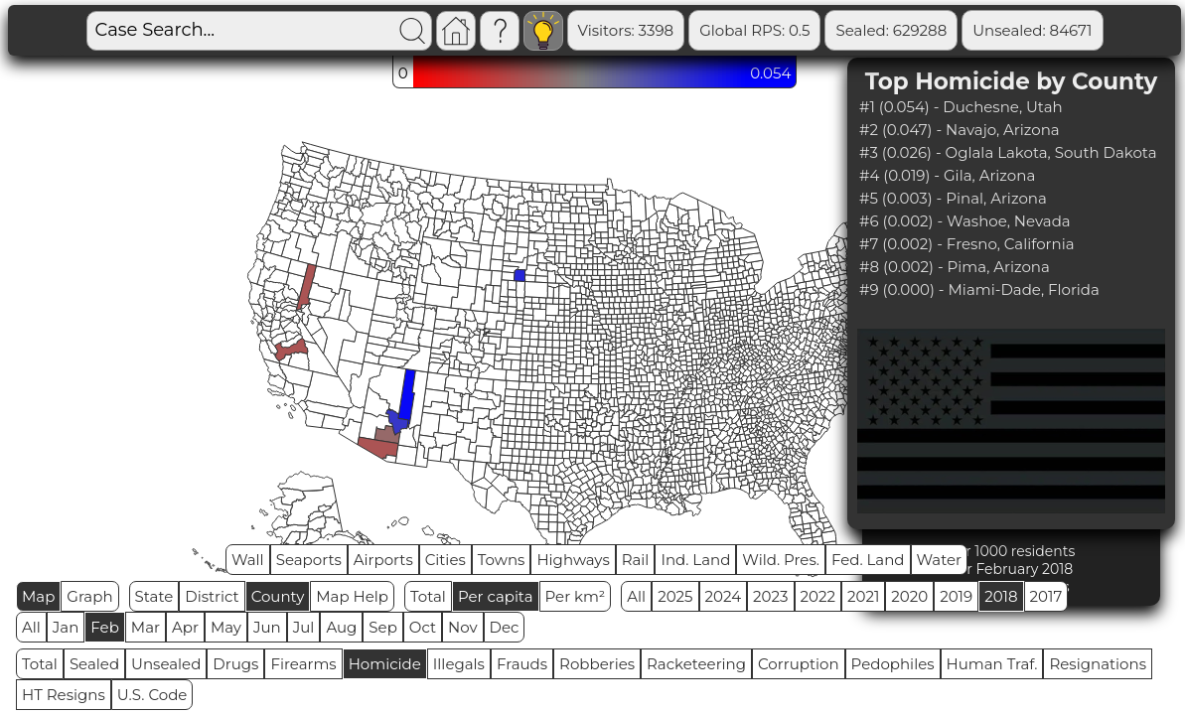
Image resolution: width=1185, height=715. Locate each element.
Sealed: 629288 (891, 30)
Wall (247, 559)
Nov (463, 627)
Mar (145, 627)
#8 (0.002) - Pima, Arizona (954, 266)
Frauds (522, 663)
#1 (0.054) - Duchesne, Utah (961, 106)
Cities (445, 559)
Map (38, 596)
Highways (572, 559)
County (278, 596)
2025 (675, 596)
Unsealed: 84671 (1032, 30)
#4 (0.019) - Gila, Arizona (947, 175)
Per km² (575, 596)
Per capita (495, 596)
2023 (770, 596)
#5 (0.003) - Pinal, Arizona (953, 198)
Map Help (352, 596)
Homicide (385, 663)
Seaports (309, 559)
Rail (636, 559)
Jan (66, 627)
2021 (863, 596)
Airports (383, 559)
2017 (1046, 596)
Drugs (235, 663)
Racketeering (696, 663)
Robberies (597, 663)
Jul (304, 627)
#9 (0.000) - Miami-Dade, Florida (979, 289)
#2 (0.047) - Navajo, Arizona (959, 129)
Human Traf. (992, 663)
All (636, 596)
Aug (341, 627)
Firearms (303, 663)
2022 (818, 596)
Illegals (459, 663)
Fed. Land (868, 559)
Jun (267, 627)
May (226, 627)
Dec (504, 627)
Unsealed (166, 663)
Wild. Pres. (780, 559)
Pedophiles (893, 663)
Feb (104, 627)
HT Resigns (63, 694)
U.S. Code (152, 694)
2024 (723, 596)
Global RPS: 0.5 (754, 30)
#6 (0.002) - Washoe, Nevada (965, 221)
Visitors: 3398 (626, 30)
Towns (501, 559)
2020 (909, 596)
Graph (89, 596)
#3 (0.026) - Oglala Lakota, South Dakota (1007, 152)
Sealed (94, 663)
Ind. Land (695, 559)
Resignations (1097, 663)
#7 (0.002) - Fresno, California (967, 243)
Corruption (798, 663)
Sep (382, 627)
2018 (1000, 596)
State (154, 596)
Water (940, 559)
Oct (422, 627)
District (211, 596)
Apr (185, 627)
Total (428, 596)
